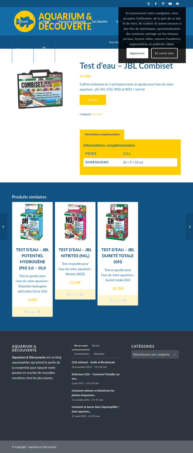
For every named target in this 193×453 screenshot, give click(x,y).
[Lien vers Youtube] (170, 3)
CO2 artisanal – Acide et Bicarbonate (93, 362)
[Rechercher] (44, 49)
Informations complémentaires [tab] (102, 134)
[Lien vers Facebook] (155, 3)
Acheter (93, 99)
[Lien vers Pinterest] (163, 3)
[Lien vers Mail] (177, 3)
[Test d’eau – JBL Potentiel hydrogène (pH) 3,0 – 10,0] (189, 226)
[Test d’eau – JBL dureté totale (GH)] (3, 226)
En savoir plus (164, 53)
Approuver (137, 53)
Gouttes (97, 114)
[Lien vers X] (148, 3)
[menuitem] (22, 21)
